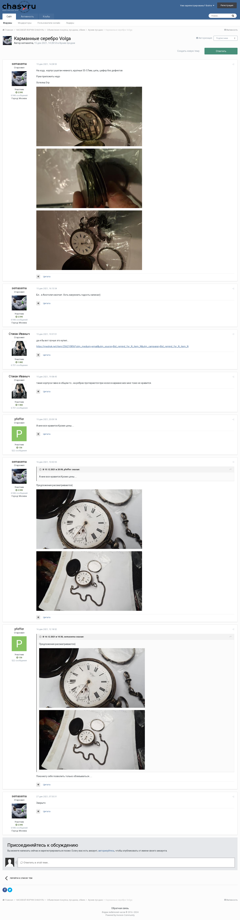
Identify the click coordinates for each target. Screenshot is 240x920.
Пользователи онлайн (48, 23)
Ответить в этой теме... (34, 862)
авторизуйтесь (106, 850)
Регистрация (227, 5)
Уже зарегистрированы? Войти (197, 5)
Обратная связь (120, 908)
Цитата (46, 276)
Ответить (221, 51)
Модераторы (25, 23)
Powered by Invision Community (120, 915)
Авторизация (205, 38)
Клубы (46, 16)
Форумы (7, 23)
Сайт (9, 16)
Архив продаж (67, 43)
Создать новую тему (188, 51)
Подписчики (222, 38)
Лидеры (70, 23)
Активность (27, 16)
